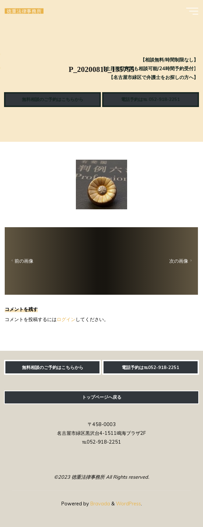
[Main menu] (192, 11)
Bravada (99, 504)
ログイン (66, 319)
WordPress (128, 504)
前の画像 (21, 261)
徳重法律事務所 (24, 11)
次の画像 (181, 261)
